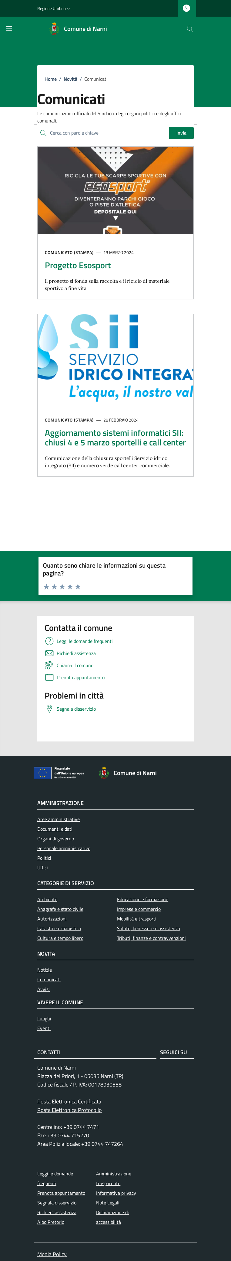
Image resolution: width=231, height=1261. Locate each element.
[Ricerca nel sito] (190, 28)
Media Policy (52, 1254)
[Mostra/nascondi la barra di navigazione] (9, 28)
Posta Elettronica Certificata (69, 1101)
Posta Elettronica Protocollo (69, 1110)
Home (51, 79)
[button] (54, 8)
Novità (70, 79)
